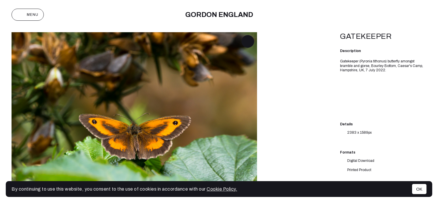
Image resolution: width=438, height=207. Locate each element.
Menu (27, 14)
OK (419, 189)
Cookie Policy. (222, 189)
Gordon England (219, 14)
